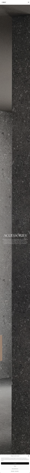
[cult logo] (4, 2)
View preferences (15, 468)
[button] (28, 455)
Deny (15, 466)
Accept (15, 463)
